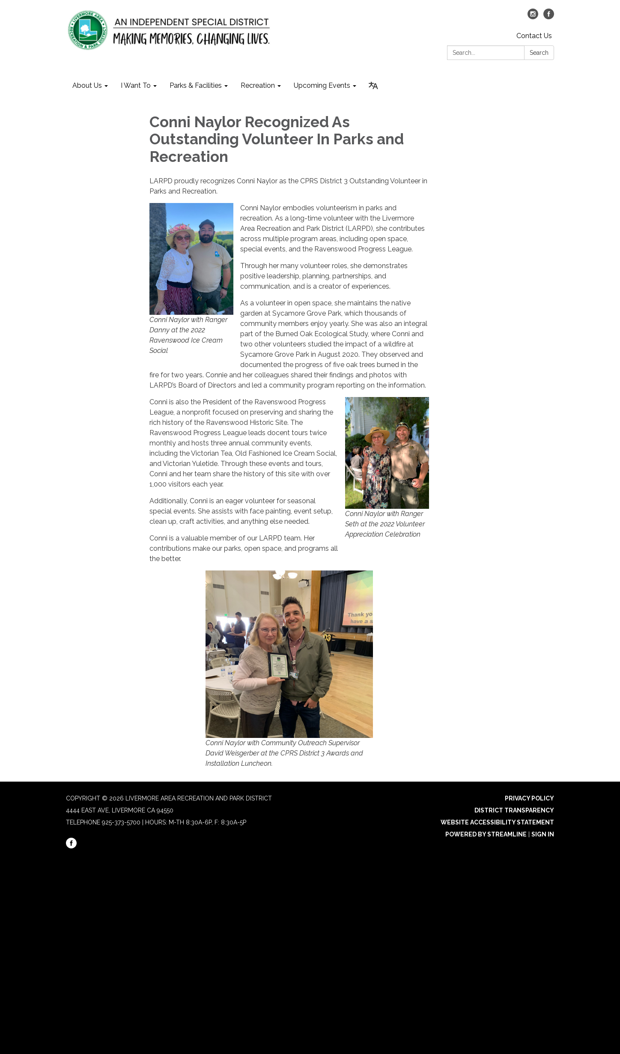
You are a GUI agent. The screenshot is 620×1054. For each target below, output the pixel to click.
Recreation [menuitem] (258, 85)
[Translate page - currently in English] (373, 85)
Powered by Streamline (486, 834)
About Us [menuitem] (87, 85)
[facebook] (548, 17)
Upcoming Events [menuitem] (322, 85)
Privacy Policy (529, 798)
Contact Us (534, 36)
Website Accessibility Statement (497, 822)
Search (539, 52)
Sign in (542, 834)
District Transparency (514, 810)
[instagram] (533, 17)
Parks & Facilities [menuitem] (196, 85)
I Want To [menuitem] (136, 85)
